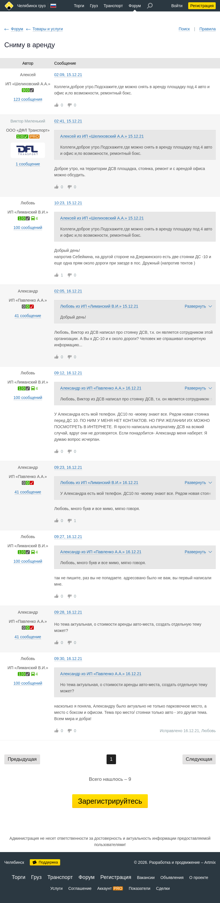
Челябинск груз (31, 5)
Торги (79, 5)
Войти (176, 5)
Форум (135, 5)
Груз (94, 5)
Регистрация (202, 5)
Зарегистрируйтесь (110, 801)
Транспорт (113, 5)
